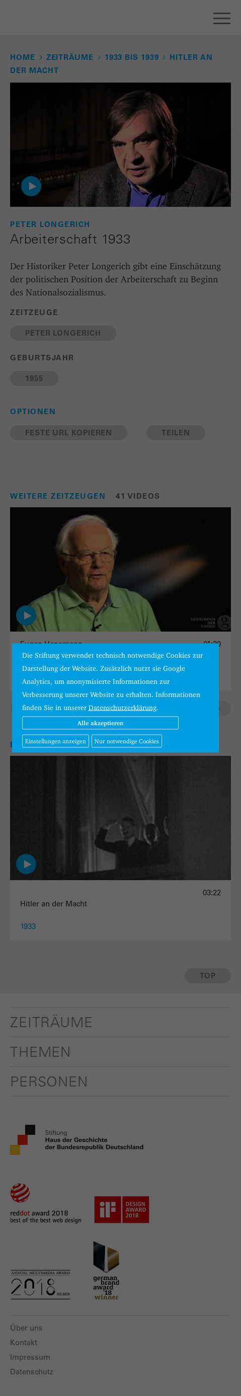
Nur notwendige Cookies (127, 741)
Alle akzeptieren (100, 723)
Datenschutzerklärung (122, 708)
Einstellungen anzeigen (55, 741)
